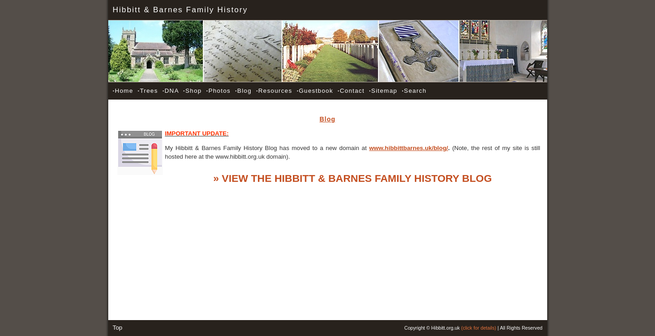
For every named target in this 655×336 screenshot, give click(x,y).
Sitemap (383, 90)
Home (123, 90)
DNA (170, 90)
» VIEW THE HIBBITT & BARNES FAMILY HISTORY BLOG (352, 178)
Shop (192, 90)
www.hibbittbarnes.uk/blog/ (408, 148)
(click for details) (478, 328)
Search (414, 90)
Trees (148, 90)
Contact (351, 90)
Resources (274, 90)
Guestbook (315, 90)
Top (118, 327)
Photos (218, 90)
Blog (243, 90)
